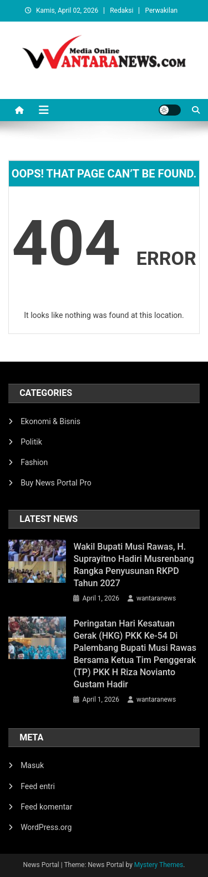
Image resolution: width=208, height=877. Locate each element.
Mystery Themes (158, 865)
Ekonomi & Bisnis (50, 421)
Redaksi (121, 10)
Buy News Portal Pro (56, 482)
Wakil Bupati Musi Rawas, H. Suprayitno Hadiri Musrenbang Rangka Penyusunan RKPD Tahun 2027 (133, 564)
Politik (31, 441)
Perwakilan (161, 10)
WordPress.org (46, 827)
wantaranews (156, 598)
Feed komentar (46, 806)
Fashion (34, 462)
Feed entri (38, 786)
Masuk (32, 765)
